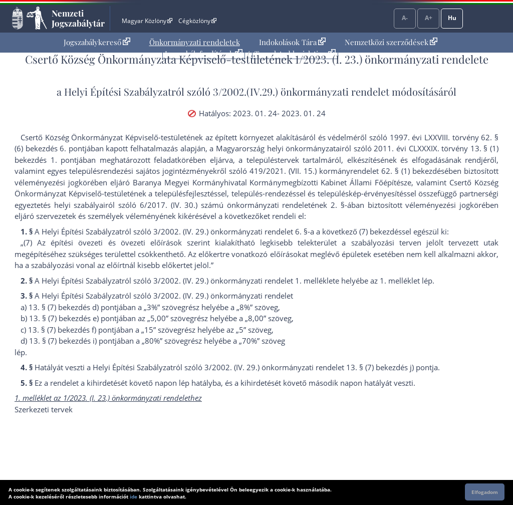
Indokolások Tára (292, 42)
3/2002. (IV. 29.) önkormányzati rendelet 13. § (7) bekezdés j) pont (318, 367)
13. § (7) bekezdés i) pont (72, 341)
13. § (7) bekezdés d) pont (73, 307)
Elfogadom (484, 491)
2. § (338, 205)
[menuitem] (97, 42)
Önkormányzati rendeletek (194, 42)
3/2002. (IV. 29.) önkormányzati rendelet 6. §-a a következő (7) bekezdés (277, 231)
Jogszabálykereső (97, 42)
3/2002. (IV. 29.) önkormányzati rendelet (223, 296)
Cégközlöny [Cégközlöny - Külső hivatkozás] (197, 21)
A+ (428, 18)
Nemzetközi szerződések (391, 42)
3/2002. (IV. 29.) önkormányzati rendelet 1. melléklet (244, 281)
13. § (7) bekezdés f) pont (71, 330)
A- (405, 18)
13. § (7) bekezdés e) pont (73, 318)
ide (133, 496)
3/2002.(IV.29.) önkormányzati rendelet (301, 91)
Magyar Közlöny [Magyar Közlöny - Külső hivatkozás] (147, 21)
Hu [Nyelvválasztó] (452, 18)
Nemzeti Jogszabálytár (78, 18)
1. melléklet (400, 281)
